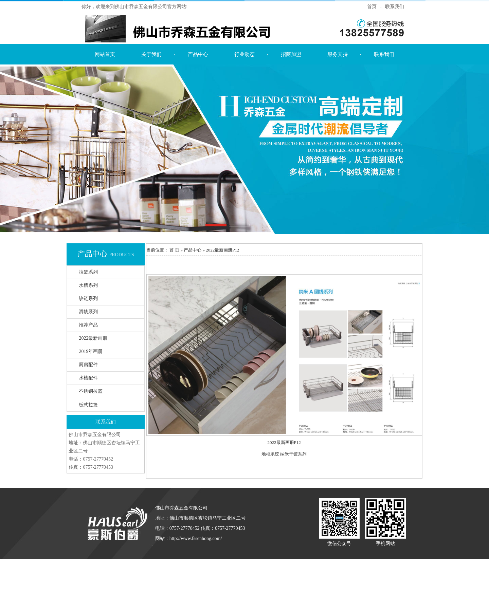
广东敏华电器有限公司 (264, 582)
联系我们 (394, 6)
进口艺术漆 (135, 573)
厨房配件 (88, 364)
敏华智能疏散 (329, 582)
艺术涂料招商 (312, 573)
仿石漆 (115, 563)
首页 (372, 6)
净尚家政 (139, 592)
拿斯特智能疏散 (130, 582)
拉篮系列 (88, 272)
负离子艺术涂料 (113, 592)
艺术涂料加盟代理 (198, 573)
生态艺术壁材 (283, 573)
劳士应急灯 (337, 573)
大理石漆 (181, 563)
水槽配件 (88, 377)
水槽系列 (88, 285)
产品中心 (198, 54)
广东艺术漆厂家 (239, 563)
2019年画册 (91, 351)
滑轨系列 (88, 311)
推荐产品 (88, 325)
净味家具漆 (268, 563)
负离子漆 (351, 563)
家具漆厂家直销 (296, 563)
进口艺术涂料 (374, 563)
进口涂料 (227, 573)
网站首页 (105, 54)
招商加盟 (291, 54)
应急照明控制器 (187, 582)
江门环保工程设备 (362, 582)
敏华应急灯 (159, 582)
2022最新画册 (93, 338)
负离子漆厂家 (327, 563)
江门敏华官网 (301, 582)
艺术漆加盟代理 (163, 573)
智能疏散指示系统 (222, 582)
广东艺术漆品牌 (253, 573)
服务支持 (337, 54)
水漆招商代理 (157, 563)
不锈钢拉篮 (91, 391)
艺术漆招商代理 (207, 563)
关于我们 (151, 54)
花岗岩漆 (133, 563)
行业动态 (244, 54)
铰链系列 (88, 298)
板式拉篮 (88, 404)
